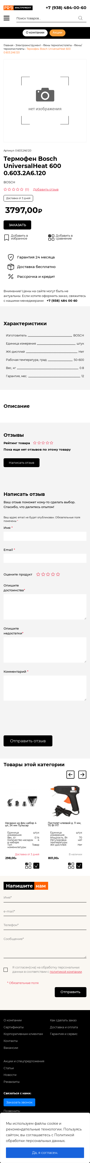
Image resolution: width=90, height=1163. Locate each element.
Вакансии (11, 1048)
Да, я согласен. (45, 1153)
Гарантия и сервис (64, 1034)
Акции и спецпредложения (24, 1061)
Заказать (17, 225)
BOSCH (9, 182)
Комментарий (16, 671)
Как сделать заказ (63, 1020)
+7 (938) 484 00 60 (62, 300)
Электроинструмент (28, 45)
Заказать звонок (19, 1102)
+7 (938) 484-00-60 (66, 7)
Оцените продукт (18, 574)
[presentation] (32, 714)
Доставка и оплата (64, 1027)
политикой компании (66, 971)
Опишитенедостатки (13, 630)
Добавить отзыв (46, 189)
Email (9, 550)
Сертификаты (14, 1027)
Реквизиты (12, 1082)
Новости (10, 1075)
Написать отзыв (21, 462)
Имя (8, 528)
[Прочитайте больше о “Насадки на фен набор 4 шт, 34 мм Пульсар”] (38, 866)
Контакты (11, 1041)
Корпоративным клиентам (23, 1034)
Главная (8, 45)
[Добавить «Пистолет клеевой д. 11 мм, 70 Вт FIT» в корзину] (81, 866)
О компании (35, 32)
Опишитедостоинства (14, 587)
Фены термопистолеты (57, 45)
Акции (57, 32)
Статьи (9, 1068)
